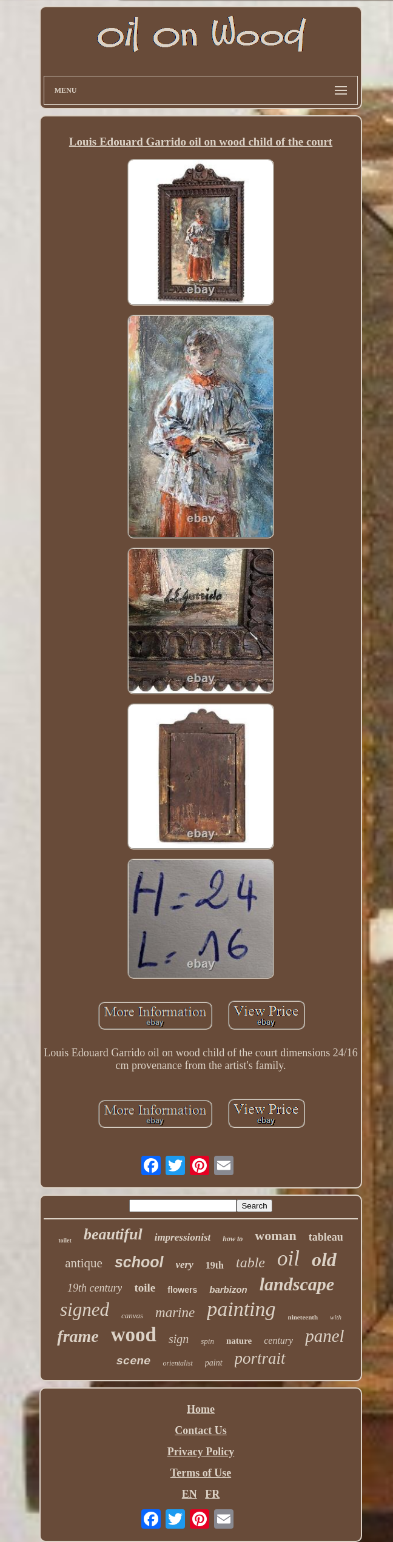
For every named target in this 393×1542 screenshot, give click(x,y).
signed (84, 1309)
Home (201, 1409)
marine (175, 1312)
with (335, 1317)
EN (189, 1494)
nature (239, 1341)
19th (215, 1265)
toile (144, 1287)
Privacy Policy (200, 1452)
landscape (297, 1284)
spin (207, 1341)
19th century (94, 1288)
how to (233, 1239)
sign (179, 1339)
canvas (132, 1315)
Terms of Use (200, 1473)
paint (214, 1362)
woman (275, 1235)
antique (83, 1263)
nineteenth (303, 1317)
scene (133, 1361)
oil (288, 1258)
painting (241, 1309)
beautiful (113, 1234)
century (278, 1340)
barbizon (228, 1289)
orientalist (177, 1363)
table (250, 1262)
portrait (260, 1358)
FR (212, 1494)
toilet (65, 1240)
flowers (182, 1290)
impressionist (183, 1237)
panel (324, 1336)
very (184, 1264)
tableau (326, 1237)
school (139, 1261)
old (324, 1259)
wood (133, 1335)
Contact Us (201, 1430)
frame (77, 1336)
